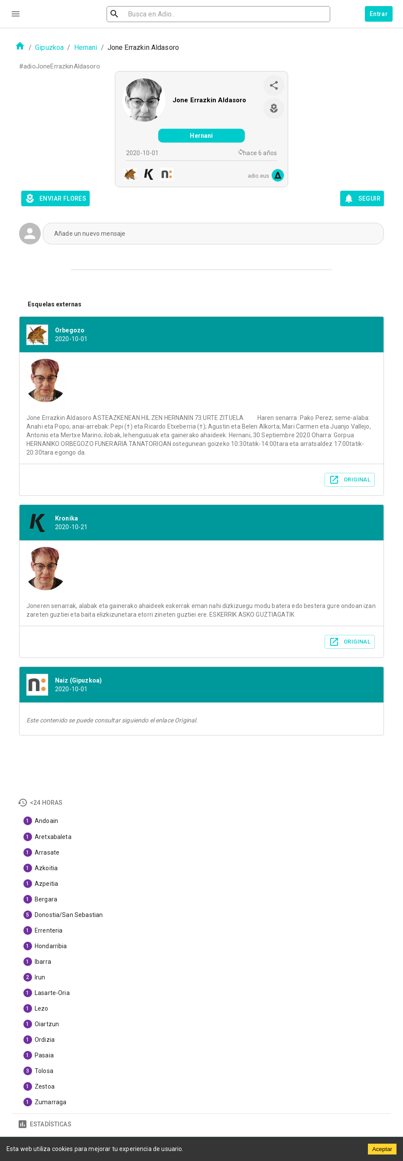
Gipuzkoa (49, 47)
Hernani (86, 47)
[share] (273, 85)
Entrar (379, 13)
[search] (158, 14)
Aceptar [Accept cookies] (382, 1149)
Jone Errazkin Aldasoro (209, 100)
